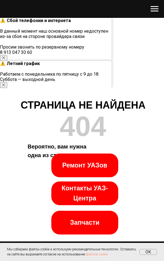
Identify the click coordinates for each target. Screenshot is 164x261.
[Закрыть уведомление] (3, 58)
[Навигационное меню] (154, 9)
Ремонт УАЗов (84, 165)
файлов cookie (97, 254)
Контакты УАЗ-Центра (85, 193)
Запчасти (84, 222)
